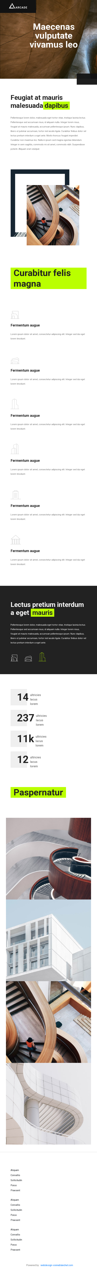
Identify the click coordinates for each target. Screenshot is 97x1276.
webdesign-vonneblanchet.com (57, 1265)
